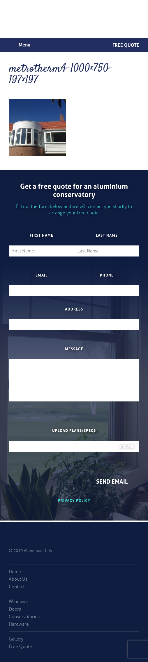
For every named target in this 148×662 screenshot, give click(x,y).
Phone (107, 274)
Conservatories (24, 617)
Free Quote (125, 44)
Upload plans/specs (74, 430)
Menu (24, 44)
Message (74, 348)
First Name (41, 235)
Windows (18, 601)
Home (15, 572)
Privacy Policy (74, 500)
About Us (18, 579)
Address (74, 308)
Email (41, 274)
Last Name (107, 235)
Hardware (19, 624)
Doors (15, 609)
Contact (16, 587)
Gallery (16, 639)
